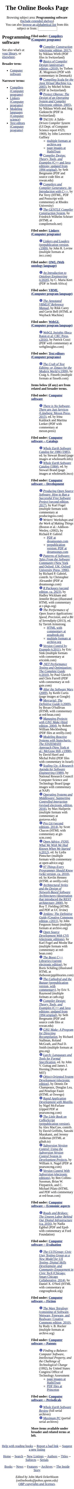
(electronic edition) (56, 1080)
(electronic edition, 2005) (55, 99)
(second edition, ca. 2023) (54, 590)
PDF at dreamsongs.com (57, 539)
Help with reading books (17, 1446)
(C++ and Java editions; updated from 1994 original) (55, 162)
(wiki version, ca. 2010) (56, 870)
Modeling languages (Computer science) (17, 114)
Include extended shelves (37, 21)
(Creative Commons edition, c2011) (56, 917)
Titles (64, 1456)
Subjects (31, 1460)
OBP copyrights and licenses (36, 1484)
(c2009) (55, 702)
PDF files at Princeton (54, 1387)
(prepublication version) (54, 1120)
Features (32, 1466)
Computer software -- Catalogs (47, 439)
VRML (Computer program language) (52, 292)
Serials (44, 1460)
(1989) (56, 769)
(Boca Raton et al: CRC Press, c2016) (55, 336)
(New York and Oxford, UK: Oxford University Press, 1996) (54, 563)
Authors (52, 1456)
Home (7, 1456)
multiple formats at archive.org (59, 142)
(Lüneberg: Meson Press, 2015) (55, 411)
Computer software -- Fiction (47, 1299)
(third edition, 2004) (53, 722)
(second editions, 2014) (51, 825)
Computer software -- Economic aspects (50, 1204)
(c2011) (53, 647)
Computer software (16, 72)
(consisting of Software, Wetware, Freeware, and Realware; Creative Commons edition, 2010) (55, 1315)
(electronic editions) (54, 935)
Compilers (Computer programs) (17, 91)
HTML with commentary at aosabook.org (56, 631)
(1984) (55, 464)
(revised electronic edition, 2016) (56, 801)
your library (9, 53)
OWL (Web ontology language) (47, 263)
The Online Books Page (37, 7)
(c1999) (55, 367)
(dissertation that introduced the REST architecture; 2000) (55, 893)
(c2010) (55, 669)
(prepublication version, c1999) (54, 245)
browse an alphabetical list (39, 24)
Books (9, 1466)
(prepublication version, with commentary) (55, 984)
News (19, 1466)
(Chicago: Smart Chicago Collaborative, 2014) (56, 1266)
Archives (47, 1466)
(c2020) (53, 276)
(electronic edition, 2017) (55, 48)
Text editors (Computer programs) (17, 126)
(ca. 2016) (55, 1218)
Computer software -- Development (47, 482)
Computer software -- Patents (47, 1341)
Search (19, 1456)
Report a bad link (47, 1446)
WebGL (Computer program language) (52, 323)
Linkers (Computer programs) (17, 101)
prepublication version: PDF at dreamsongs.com (57, 548)
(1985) (55, 450)
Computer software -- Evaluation (47, 1242)
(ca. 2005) (56, 83)
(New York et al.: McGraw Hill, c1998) (55, 744)
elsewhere (8, 57)
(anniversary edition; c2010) (53, 65)
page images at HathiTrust (56, 149)
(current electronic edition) (51, 961)
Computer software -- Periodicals (47, 1398)
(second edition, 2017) (56, 498)
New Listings (35, 1456)
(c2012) (54, 847)
